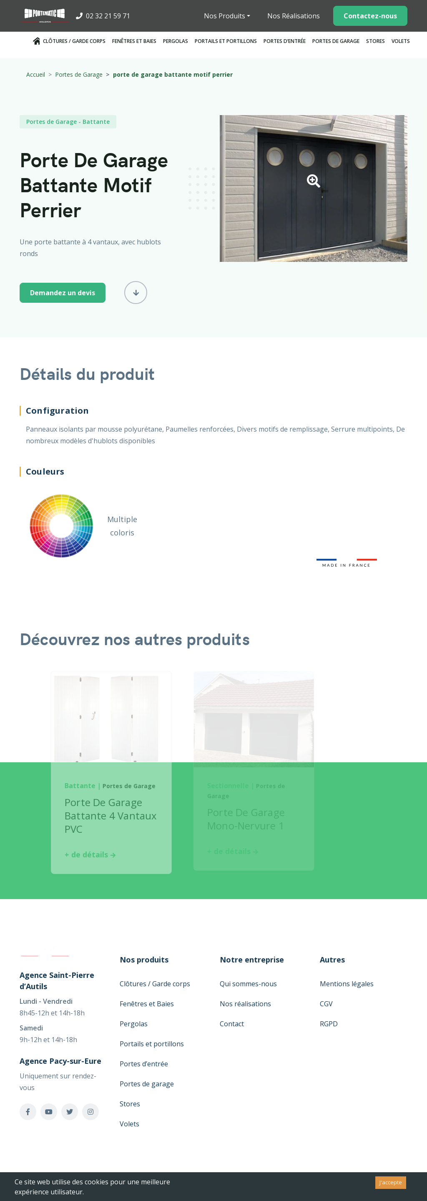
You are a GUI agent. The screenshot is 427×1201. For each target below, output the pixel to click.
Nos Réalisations (293, 15)
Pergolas (175, 41)
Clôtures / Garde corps (74, 41)
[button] (313, 183)
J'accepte (390, 1182)
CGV (326, 1003)
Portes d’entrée (285, 41)
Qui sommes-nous (248, 983)
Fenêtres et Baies (134, 41)
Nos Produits (224, 15)
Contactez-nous (370, 15)
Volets (401, 41)
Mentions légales (347, 983)
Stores (375, 41)
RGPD (329, 1023)
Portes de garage (335, 41)
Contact (232, 1023)
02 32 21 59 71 (103, 15)
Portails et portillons (226, 41)
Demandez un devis (62, 292)
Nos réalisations (245, 1003)
